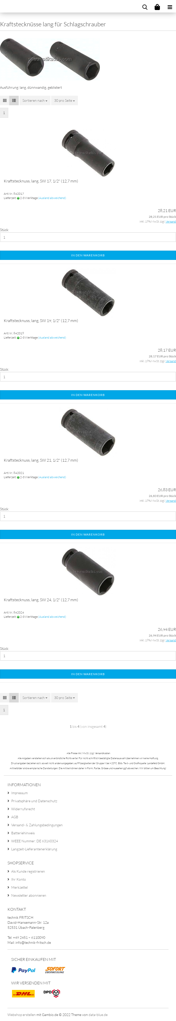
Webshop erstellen (21, 1014)
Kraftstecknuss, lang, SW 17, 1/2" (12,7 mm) (41, 180)
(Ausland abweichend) (52, 198)
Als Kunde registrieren (28, 871)
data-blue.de (98, 1014)
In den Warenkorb (88, 255)
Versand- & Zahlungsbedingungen (37, 825)
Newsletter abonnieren (28, 895)
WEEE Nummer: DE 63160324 (34, 841)
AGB (14, 817)
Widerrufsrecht (23, 809)
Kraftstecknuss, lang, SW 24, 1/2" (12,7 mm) (41, 599)
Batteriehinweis (23, 833)
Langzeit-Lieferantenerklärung (34, 849)
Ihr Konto (18, 879)
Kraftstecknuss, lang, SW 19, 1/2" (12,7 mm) (41, 320)
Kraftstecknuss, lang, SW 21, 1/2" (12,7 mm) (41, 460)
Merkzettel (19, 887)
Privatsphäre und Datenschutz (34, 801)
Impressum (19, 793)
